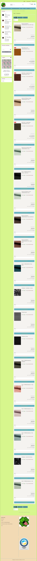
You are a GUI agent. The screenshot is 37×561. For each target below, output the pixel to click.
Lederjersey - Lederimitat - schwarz (27, 288)
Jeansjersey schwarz (25, 336)
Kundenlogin (28, 1)
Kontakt (2, 520)
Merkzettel (33, 1)
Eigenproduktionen (15, 8)
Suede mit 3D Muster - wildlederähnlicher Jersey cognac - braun (27, 240)
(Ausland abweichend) (30, 27)
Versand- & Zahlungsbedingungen (5, 522)
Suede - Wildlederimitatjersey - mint (27, 481)
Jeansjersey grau (24, 312)
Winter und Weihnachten (6, 8)
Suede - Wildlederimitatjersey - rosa (27, 408)
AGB (1, 525)
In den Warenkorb (24, 95)
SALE (21, 8)
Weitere (28, 8)
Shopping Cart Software (15, 559)
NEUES (24, 8)
